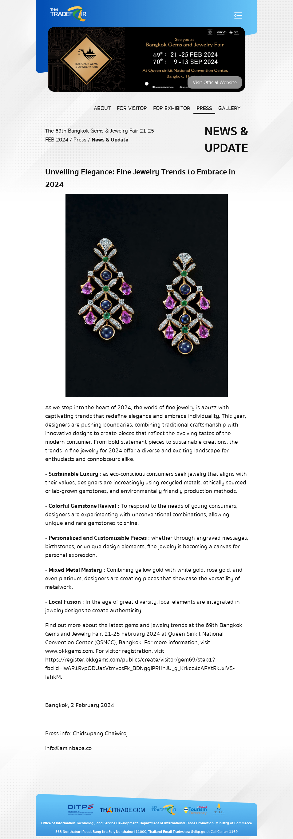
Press (204, 108)
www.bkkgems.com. (69, 651)
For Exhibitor (171, 108)
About (102, 108)
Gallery (229, 108)
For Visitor (132, 108)
